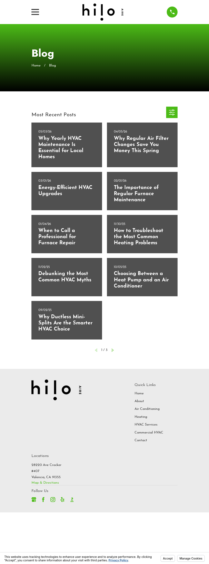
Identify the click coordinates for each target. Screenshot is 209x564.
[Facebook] (43, 499)
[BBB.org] (72, 499)
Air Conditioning (147, 409)
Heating (141, 417)
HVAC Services (146, 424)
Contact (141, 440)
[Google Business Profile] (33, 499)
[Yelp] (62, 499)
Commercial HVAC (149, 432)
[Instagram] (52, 499)
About (139, 401)
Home (139, 393)
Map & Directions (45, 482)
